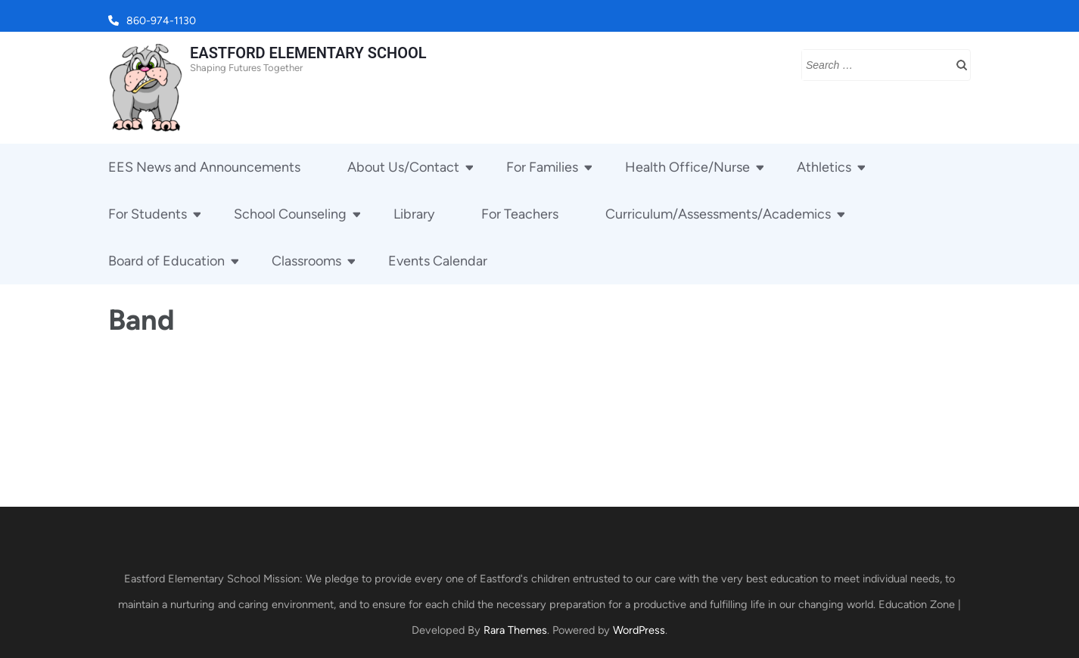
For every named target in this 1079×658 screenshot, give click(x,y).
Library (413, 214)
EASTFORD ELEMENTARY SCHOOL (308, 53)
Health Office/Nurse (687, 167)
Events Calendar (437, 261)
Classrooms (306, 261)
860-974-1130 (161, 20)
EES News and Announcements (204, 167)
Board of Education (166, 261)
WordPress (639, 630)
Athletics (824, 167)
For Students (147, 214)
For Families (542, 167)
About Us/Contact (403, 167)
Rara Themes (515, 630)
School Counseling (290, 214)
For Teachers (519, 214)
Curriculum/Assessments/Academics (718, 214)
